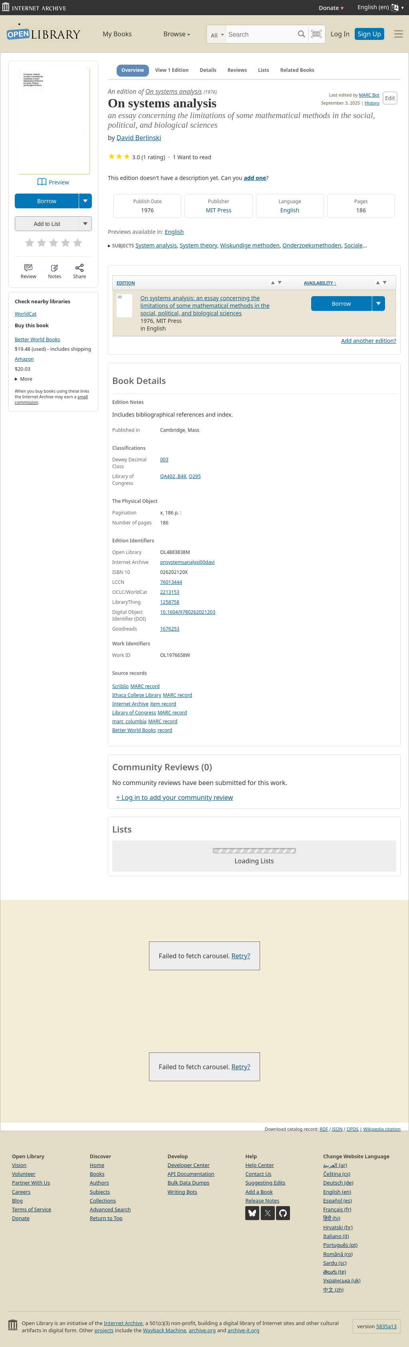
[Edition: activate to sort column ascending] (206, 282)
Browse (168, 34)
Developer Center (189, 1165)
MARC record (144, 686)
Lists (263, 70)
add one (255, 178)
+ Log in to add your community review (174, 797)
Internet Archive (130, 703)
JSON (337, 1129)
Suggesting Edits (265, 1182)
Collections (103, 1200)
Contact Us (258, 1173)
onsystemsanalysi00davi (187, 562)
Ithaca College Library (136, 695)
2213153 (169, 592)
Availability (320, 283)
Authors (99, 1182)
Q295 (195, 476)
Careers (21, 1191)
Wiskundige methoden (250, 245)
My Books (117, 34)
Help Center (259, 1165)
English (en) (337, 1191)
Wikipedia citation (382, 1129)
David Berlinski (139, 137)
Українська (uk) (341, 1280)
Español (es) (337, 1200)
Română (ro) (338, 1254)
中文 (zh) (333, 1289)
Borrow (46, 201)
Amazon (24, 359)
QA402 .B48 (173, 476)
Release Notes (262, 1200)
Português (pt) (340, 1244)
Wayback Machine (164, 1330)
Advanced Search (110, 1209)
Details (208, 70)
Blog (17, 1200)
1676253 (169, 628)
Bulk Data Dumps (189, 1182)
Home (97, 1165)
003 (164, 459)
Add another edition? (368, 340)
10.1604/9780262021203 (187, 612)
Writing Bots (182, 1191)
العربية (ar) (335, 1165)
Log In (340, 34)
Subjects (100, 1191)
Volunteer (24, 1173)
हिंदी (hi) (331, 1218)
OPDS (353, 1129)
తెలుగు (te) (334, 1271)
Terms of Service (31, 1209)
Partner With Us (31, 1182)
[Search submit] (301, 34)
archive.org (202, 1330)
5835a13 (386, 1326)
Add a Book (258, 1191)
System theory (198, 245)
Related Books (297, 70)
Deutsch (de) (338, 1182)
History (372, 103)
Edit (390, 98)
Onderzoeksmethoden (311, 245)
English (290, 210)
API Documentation (191, 1173)
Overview (132, 70)
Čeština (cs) (336, 1173)
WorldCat (25, 314)
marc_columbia (129, 721)
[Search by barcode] (316, 34)
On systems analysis (173, 91)
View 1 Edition (172, 70)
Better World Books (37, 339)
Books (97, 1173)
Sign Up (369, 34)
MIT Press (218, 210)
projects (103, 1330)
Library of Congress (134, 712)
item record (163, 703)
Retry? (241, 955)
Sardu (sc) (334, 1262)
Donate (331, 8)
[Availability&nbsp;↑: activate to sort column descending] (348, 282)
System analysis (156, 245)
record (164, 730)
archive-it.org (244, 1330)
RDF (324, 1129)
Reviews (237, 70)
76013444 (171, 582)
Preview (59, 182)
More (26, 379)
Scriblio (120, 686)
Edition (126, 283)
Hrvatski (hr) (338, 1227)
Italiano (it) (336, 1236)
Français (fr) (337, 1209)
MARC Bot (369, 95)
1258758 (169, 602)
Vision (19, 1165)
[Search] (260, 34)
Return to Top (106, 1218)
